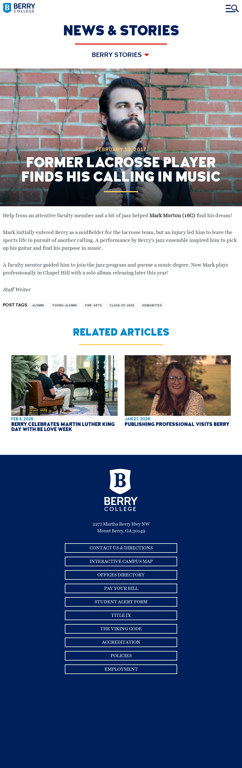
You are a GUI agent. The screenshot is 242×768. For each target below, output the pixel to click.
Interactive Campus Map (121, 561)
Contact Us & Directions (121, 548)
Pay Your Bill (121, 588)
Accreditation (121, 642)
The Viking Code (121, 629)
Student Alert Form (121, 602)
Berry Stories (117, 55)
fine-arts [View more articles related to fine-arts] (93, 305)
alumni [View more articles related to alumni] (38, 305)
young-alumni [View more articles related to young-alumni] (64, 305)
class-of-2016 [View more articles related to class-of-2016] (122, 305)
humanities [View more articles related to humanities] (152, 305)
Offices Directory (121, 575)
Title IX (121, 615)
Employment (121, 669)
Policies (121, 656)
